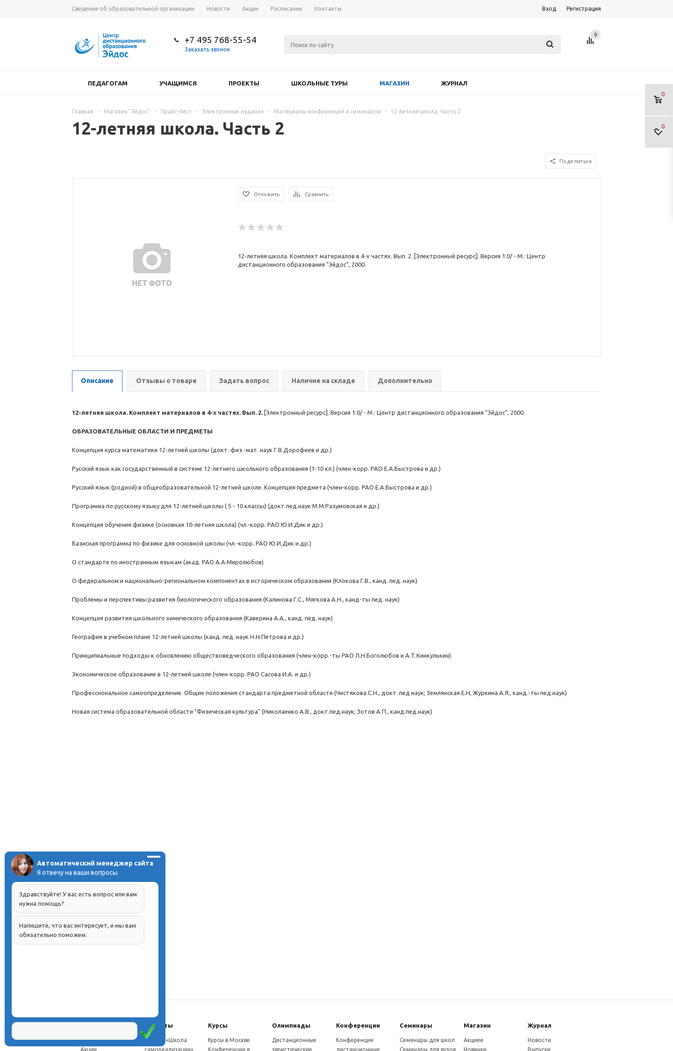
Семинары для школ (427, 1040)
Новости (539, 1040)
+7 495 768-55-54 (221, 40)
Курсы (218, 1025)
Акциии (473, 1040)
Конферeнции (358, 1025)
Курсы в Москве (229, 1040)
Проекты (244, 83)
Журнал (454, 83)
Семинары (416, 1025)
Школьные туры (319, 83)
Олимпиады (291, 1025)
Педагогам (108, 83)
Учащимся (178, 83)
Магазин (394, 83)
